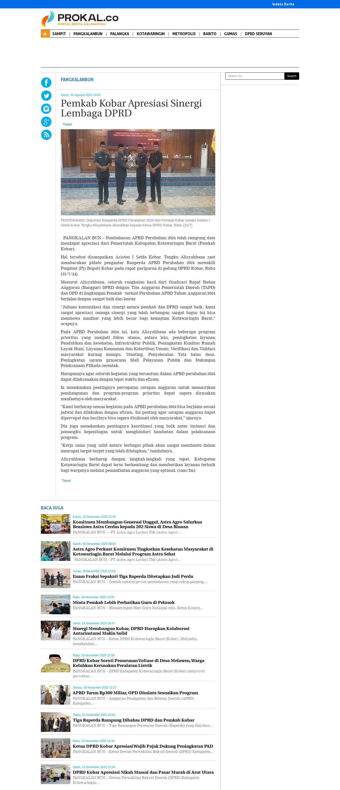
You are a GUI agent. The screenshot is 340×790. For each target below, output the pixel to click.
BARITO (209, 33)
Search (291, 76)
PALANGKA (119, 33)
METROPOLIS (184, 33)
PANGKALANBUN (88, 33)
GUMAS (230, 33)
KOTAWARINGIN (151, 33)
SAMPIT (59, 33)
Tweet (67, 124)
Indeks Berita (283, 4)
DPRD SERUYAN (258, 33)
